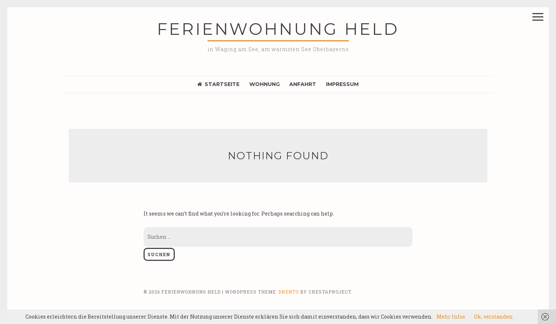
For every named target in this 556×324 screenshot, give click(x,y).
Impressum (342, 84)
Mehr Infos (450, 316)
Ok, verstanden (493, 316)
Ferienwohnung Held (278, 29)
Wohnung (264, 84)
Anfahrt (302, 84)
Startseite (218, 84)
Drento (288, 292)
